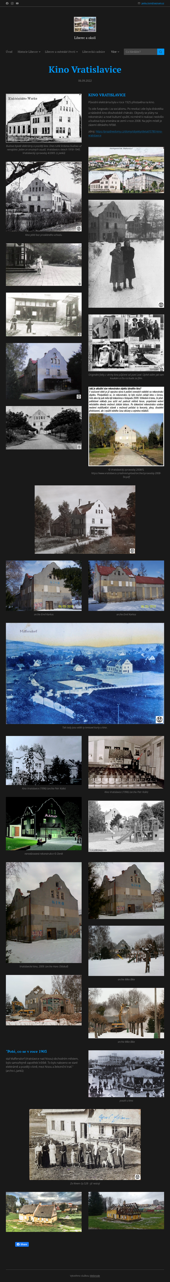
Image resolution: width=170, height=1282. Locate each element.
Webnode (95, 1275)
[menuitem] (10, 52)
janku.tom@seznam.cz (153, 3)
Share (22, 1244)
